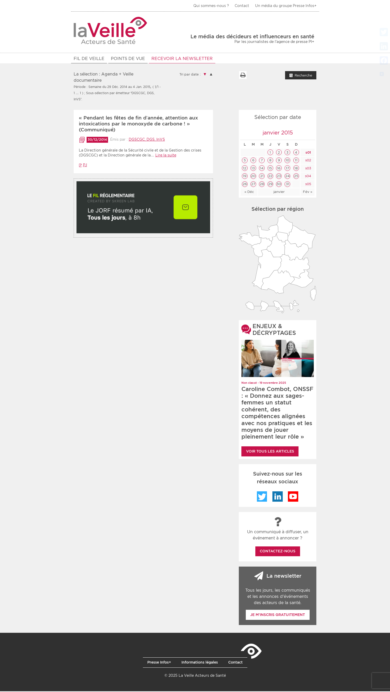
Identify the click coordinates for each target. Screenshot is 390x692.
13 (253, 169)
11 (296, 161)
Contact (242, 6)
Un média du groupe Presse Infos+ (286, 6)
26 (245, 185)
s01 (307, 153)
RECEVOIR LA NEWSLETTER (182, 58)
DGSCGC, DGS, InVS (147, 140)
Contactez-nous (277, 552)
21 (262, 177)
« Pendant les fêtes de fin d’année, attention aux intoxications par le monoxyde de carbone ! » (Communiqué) (138, 124)
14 (262, 169)
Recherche (303, 76)
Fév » (307, 192)
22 (270, 177)
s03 (307, 169)
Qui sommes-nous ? (211, 6)
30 (279, 185)
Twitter (262, 497)
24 (287, 177)
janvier (279, 192)
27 (253, 185)
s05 (307, 185)
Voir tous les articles (270, 452)
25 (296, 177)
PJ (85, 166)
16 (278, 169)
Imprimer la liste (243, 76)
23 (279, 177)
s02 (307, 161)
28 (262, 185)
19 (244, 177)
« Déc (249, 192)
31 (287, 185)
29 (270, 185)
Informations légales (199, 663)
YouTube (293, 497)
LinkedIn (277, 497)
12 (244, 169)
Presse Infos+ (159, 663)
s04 (307, 177)
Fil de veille (89, 58)
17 (287, 169)
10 (287, 161)
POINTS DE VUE (128, 58)
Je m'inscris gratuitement (277, 615)
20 (253, 177)
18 (296, 169)
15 (270, 169)
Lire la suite (165, 156)
